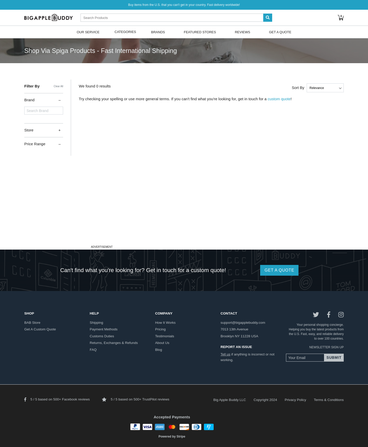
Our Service (88, 32)
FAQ (93, 350)
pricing (160, 329)
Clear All (58, 86)
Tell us (225, 354)
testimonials (164, 336)
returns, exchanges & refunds (114, 343)
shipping (96, 323)
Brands (158, 32)
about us (162, 343)
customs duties (102, 336)
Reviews (242, 32)
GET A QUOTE (279, 270)
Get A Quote (280, 32)
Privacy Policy (295, 400)
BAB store (32, 323)
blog (158, 350)
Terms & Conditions (329, 400)
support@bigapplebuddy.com (243, 323)
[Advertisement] (184, 208)
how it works (165, 323)
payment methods (104, 329)
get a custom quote (40, 329)
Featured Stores (200, 32)
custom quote (279, 99)
